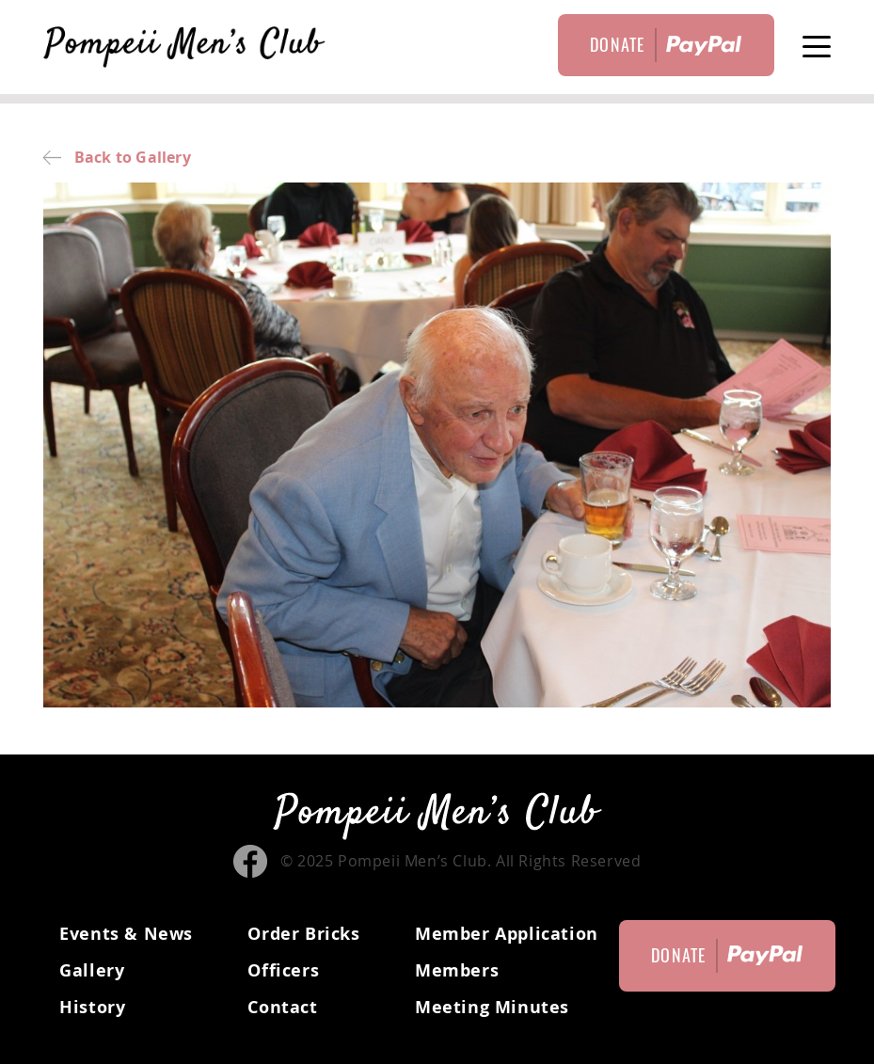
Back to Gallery (116, 157)
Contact (282, 1007)
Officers (283, 970)
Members (457, 970)
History (92, 1007)
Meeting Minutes (492, 1007)
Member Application (506, 933)
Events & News (126, 933)
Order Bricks (303, 933)
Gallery (91, 970)
